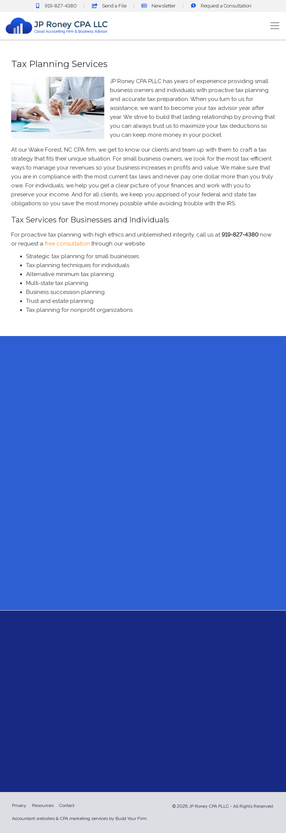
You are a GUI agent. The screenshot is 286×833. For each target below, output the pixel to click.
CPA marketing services (84, 818)
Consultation (221, 6)
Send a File (109, 6)
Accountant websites (33, 818)
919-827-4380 (56, 6)
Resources (43, 805)
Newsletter (159, 6)
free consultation (67, 243)
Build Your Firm (131, 818)
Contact (66, 805)
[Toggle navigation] (274, 25)
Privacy (19, 805)
